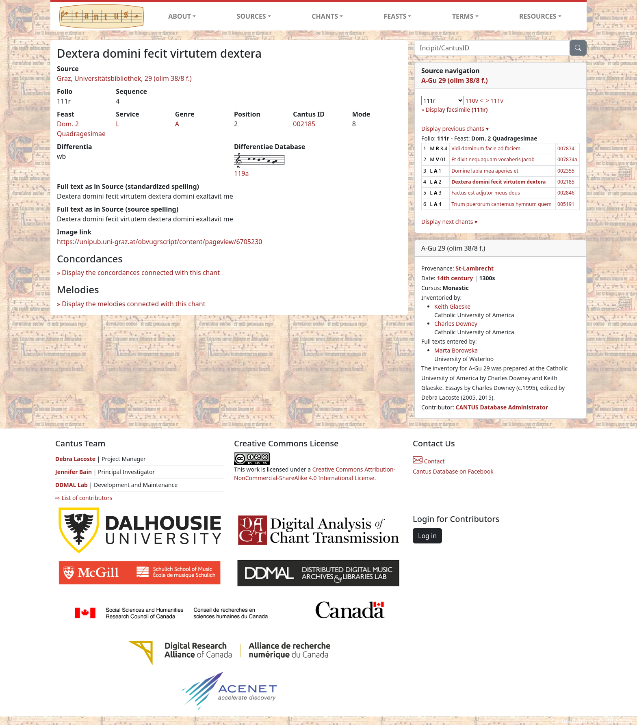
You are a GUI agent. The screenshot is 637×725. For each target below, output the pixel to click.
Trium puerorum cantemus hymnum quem (501, 204)
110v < (474, 100)
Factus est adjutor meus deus (485, 192)
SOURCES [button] (251, 16)
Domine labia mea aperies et (484, 170)
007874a (567, 159)
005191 (565, 204)
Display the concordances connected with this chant (141, 272)
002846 (565, 192)
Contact (428, 461)
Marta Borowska (456, 350)
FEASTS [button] (395, 16)
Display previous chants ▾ (455, 128)
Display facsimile (457, 109)
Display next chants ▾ (449, 221)
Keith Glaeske (452, 306)
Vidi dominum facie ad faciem (485, 148)
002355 (565, 170)
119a (241, 173)
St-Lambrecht (474, 268)
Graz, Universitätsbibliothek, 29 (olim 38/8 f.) (124, 78)
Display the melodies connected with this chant (133, 303)
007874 (565, 148)
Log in (427, 535)
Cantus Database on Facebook (453, 471)
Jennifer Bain (74, 472)
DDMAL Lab (71, 485)
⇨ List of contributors (83, 498)
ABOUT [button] (179, 16)
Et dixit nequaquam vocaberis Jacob (493, 159)
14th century (455, 278)
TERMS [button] (463, 16)
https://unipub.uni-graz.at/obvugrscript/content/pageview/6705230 (159, 241)
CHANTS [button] (325, 16)
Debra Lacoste (75, 459)
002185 (304, 123)
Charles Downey (455, 323)
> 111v (494, 100)
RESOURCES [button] (538, 16)
